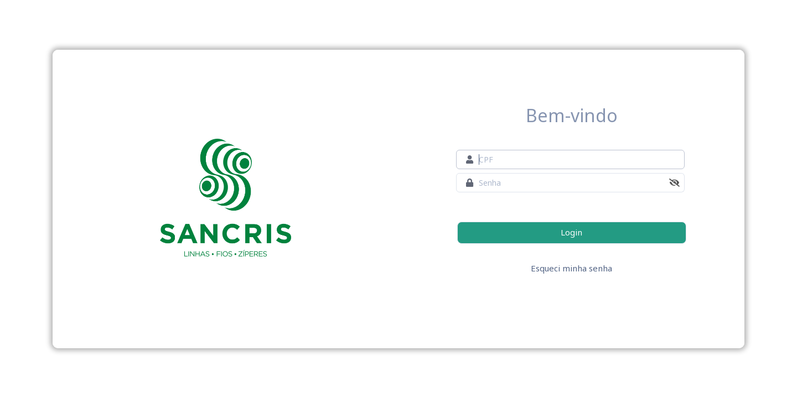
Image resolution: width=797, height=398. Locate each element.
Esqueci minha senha (571, 268)
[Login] (571, 233)
